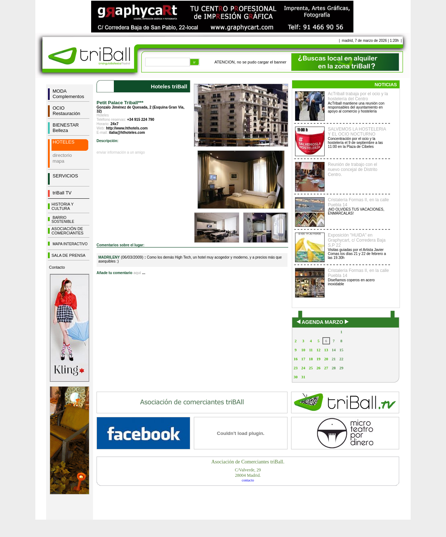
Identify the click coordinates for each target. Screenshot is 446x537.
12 (318, 350)
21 (334, 359)
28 (334, 368)
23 (296, 368)
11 (311, 350)
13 (326, 350)
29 (341, 368)
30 (296, 377)
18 (311, 359)
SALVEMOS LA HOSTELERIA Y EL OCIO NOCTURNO (357, 132)
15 (341, 350)
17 (303, 359)
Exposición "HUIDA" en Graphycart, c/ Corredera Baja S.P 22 (356, 240)
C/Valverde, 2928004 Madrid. (248, 472)
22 (341, 359)
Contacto (57, 267)
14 (334, 350)
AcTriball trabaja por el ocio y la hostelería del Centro (358, 96)
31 (303, 377)
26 (318, 368)
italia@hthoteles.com (127, 133)
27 (326, 368)
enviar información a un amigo (121, 152)
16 (296, 359)
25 (311, 368)
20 (326, 359)
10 (303, 350)
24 (303, 368)
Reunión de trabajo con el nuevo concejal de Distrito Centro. (352, 169)
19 (318, 359)
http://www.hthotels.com (127, 128)
